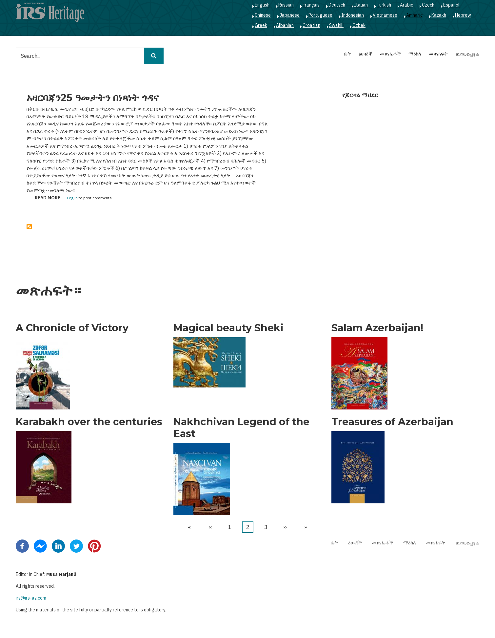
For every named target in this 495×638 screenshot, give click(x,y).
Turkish (384, 5)
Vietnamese (385, 15)
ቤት (347, 54)
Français (311, 5)
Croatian (311, 25)
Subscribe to (29, 226)
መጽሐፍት (438, 54)
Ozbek (359, 25)
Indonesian (352, 15)
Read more (47, 198)
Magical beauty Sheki (228, 328)
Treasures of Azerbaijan (392, 422)
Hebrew (463, 15)
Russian (286, 5)
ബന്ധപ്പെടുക (467, 54)
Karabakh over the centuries (89, 422)
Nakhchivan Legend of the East (241, 428)
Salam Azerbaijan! (377, 328)
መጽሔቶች (390, 54)
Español (451, 5)
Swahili (336, 25)
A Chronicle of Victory (72, 328)
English (262, 5)
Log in (72, 198)
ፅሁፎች (365, 54)
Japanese (290, 15)
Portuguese (320, 15)
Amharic (414, 15)
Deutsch (336, 5)
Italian (361, 5)
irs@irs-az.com (31, 598)
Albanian (285, 25)
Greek (261, 25)
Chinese (263, 15)
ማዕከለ (414, 54)
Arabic (406, 5)
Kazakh (438, 15)
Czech (428, 5)
